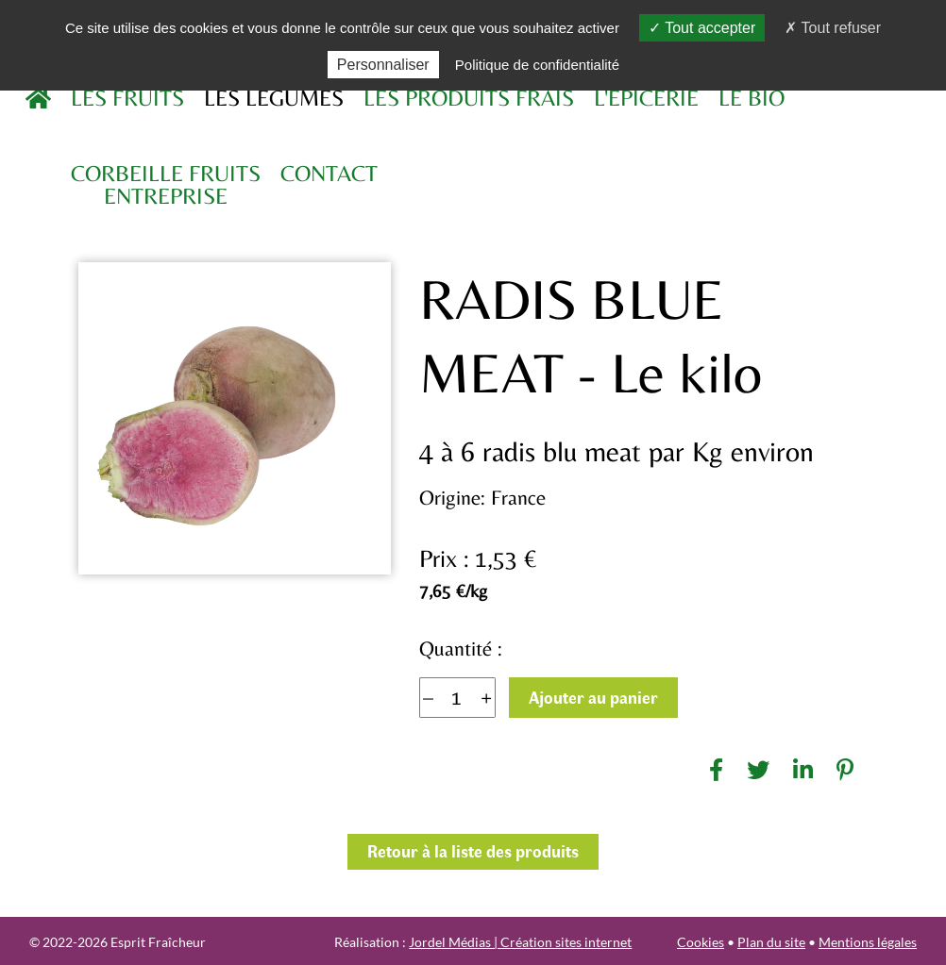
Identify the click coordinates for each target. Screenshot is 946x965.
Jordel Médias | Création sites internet (520, 942)
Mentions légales (868, 942)
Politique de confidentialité (537, 65)
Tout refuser (833, 28)
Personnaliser (383, 65)
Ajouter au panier (593, 697)
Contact (329, 173)
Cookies (700, 942)
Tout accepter (702, 28)
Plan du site (771, 942)
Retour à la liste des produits (473, 851)
